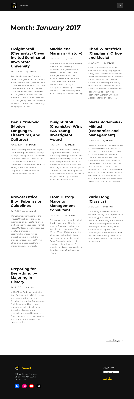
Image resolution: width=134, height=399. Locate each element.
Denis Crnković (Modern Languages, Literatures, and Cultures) (25, 131)
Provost (23, 5)
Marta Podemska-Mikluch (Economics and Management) (105, 128)
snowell (32, 71)
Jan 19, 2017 (93, 140)
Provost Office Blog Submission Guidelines (27, 201)
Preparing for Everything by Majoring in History (24, 275)
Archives (108, 368)
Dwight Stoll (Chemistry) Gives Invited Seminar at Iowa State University (28, 58)
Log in (107, 378)
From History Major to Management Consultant (62, 203)
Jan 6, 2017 (16, 287)
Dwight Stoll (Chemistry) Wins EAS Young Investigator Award (66, 131)
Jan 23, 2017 (55, 145)
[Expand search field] (119, 5)
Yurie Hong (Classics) (99, 199)
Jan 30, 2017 (16, 71)
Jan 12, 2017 (93, 207)
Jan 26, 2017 (55, 58)
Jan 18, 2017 (55, 215)
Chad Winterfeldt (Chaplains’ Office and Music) (105, 53)
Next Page (114, 340)
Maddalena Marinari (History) (66, 51)
